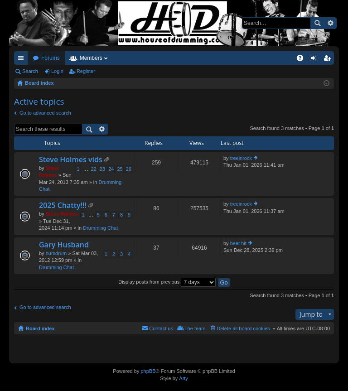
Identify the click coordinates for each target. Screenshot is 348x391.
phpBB (147, 371)
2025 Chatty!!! (63, 205)
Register (86, 71)
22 (94, 169)
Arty (183, 378)
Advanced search (330, 23)
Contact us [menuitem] (161, 328)
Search (317, 23)
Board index (40, 328)
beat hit (238, 243)
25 (119, 169)
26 (128, 169)
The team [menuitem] (194, 328)
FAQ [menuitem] (303, 60)
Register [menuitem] (329, 60)
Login (57, 71)
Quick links (23, 60)
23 (102, 169)
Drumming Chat (100, 228)
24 (111, 169)
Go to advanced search (45, 113)
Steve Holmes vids (70, 159)
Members (91, 58)
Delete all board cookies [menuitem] (243, 328)
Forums (50, 58)
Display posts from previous (167, 282)
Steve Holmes (62, 214)
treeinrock (241, 158)
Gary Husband (64, 245)
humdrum (56, 253)
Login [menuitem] (315, 60)
